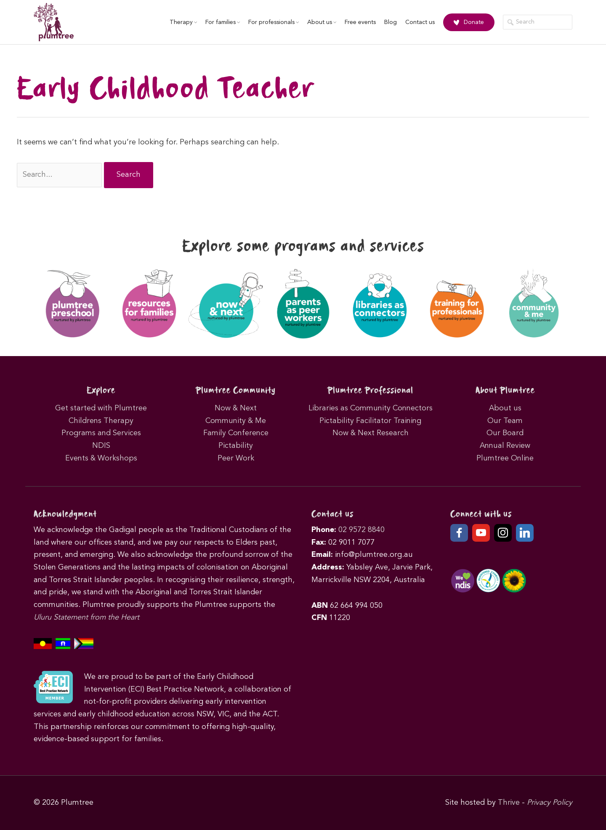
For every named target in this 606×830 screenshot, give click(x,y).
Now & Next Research (370, 433)
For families (222, 22)
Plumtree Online (505, 458)
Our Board (505, 433)
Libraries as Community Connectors (370, 408)
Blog (389, 22)
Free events (359, 22)
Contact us (419, 22)
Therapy (182, 22)
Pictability (235, 446)
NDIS (101, 446)
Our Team (505, 420)
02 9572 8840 (361, 530)
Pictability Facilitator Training (370, 420)
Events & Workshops (101, 458)
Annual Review (505, 446)
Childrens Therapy (101, 420)
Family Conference (235, 433)
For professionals (272, 22)
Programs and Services (101, 433)
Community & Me (235, 420)
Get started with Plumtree (101, 408)
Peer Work (236, 458)
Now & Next (236, 408)
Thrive (508, 802)
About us (320, 22)
